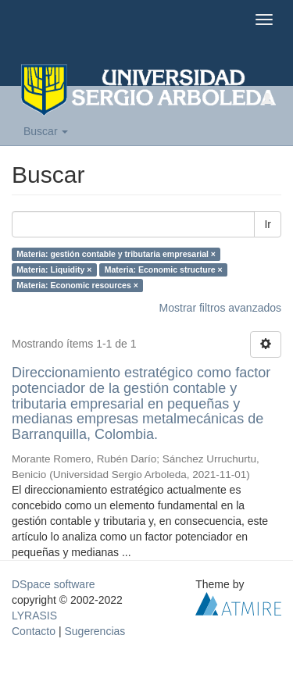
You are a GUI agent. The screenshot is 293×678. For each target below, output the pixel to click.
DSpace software (53, 584)
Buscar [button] (45, 131)
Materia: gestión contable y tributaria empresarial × (116, 254)
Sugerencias (94, 631)
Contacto (33, 631)
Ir (267, 224)
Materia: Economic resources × (77, 285)
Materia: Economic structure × (164, 269)
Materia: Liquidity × (53, 269)
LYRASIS (34, 615)
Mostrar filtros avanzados (220, 308)
